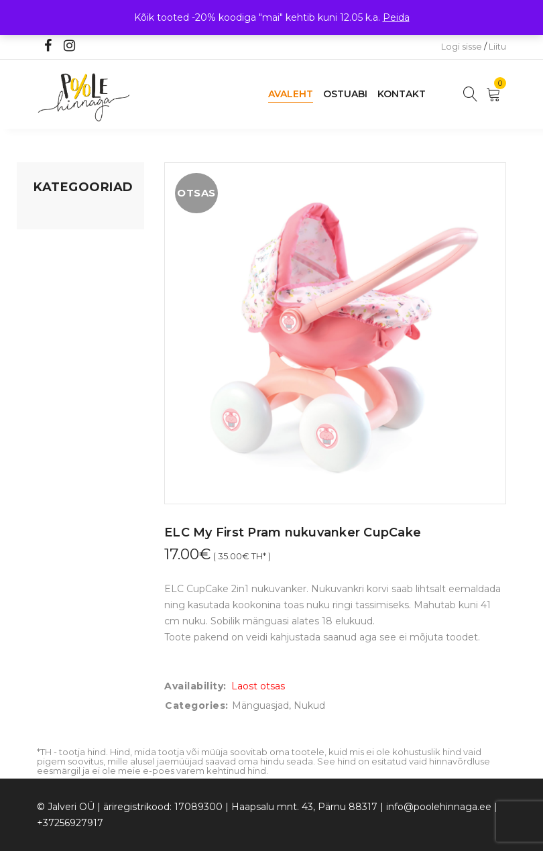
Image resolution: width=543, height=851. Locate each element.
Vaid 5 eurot (61, 408)
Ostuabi (345, 94)
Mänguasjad (62, 215)
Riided (48, 357)
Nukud (309, 705)
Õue (44, 332)
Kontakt (401, 94)
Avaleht (290, 94)
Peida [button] (396, 17)
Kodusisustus (64, 266)
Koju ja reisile (63, 241)
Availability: (195, 686)
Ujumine (53, 383)
